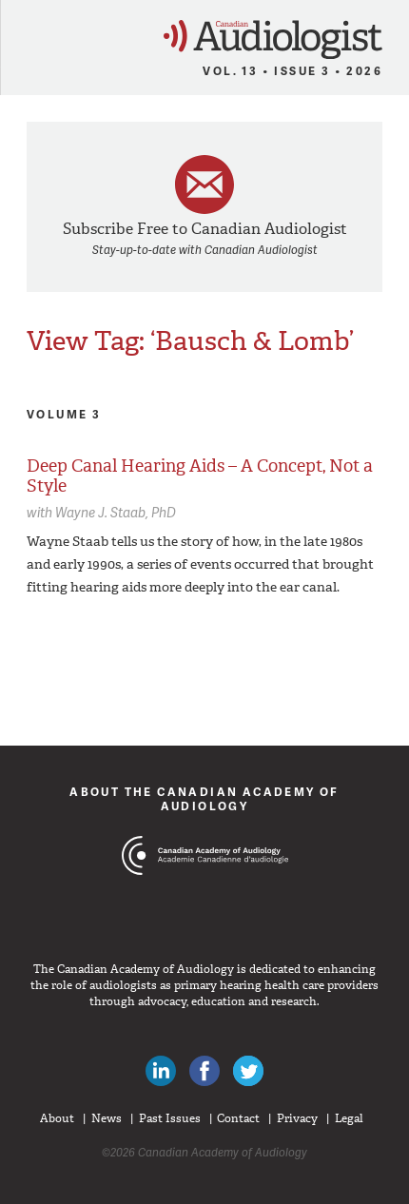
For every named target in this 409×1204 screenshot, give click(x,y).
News (106, 1118)
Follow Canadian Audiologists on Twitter (248, 1071)
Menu (22, 34)
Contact (238, 1118)
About (57, 1118)
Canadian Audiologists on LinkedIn (161, 1071)
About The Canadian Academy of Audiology (204, 798)
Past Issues (170, 1118)
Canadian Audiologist (273, 39)
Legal (349, 1118)
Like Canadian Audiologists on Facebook (204, 1071)
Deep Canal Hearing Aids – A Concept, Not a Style (200, 476)
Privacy (297, 1118)
